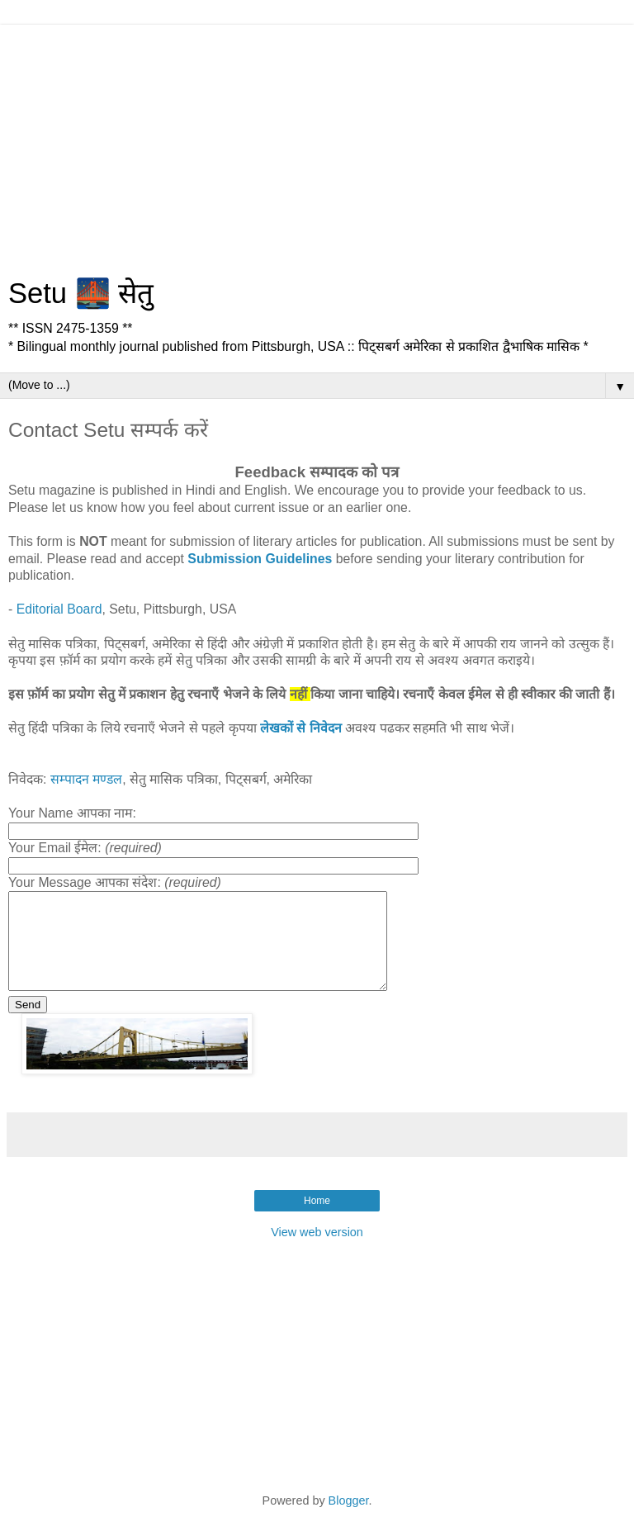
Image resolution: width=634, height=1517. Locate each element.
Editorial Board (59, 609)
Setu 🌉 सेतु (81, 293)
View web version (317, 1232)
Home (317, 1200)
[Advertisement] (317, 140)
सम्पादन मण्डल (86, 779)
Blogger (349, 1500)
